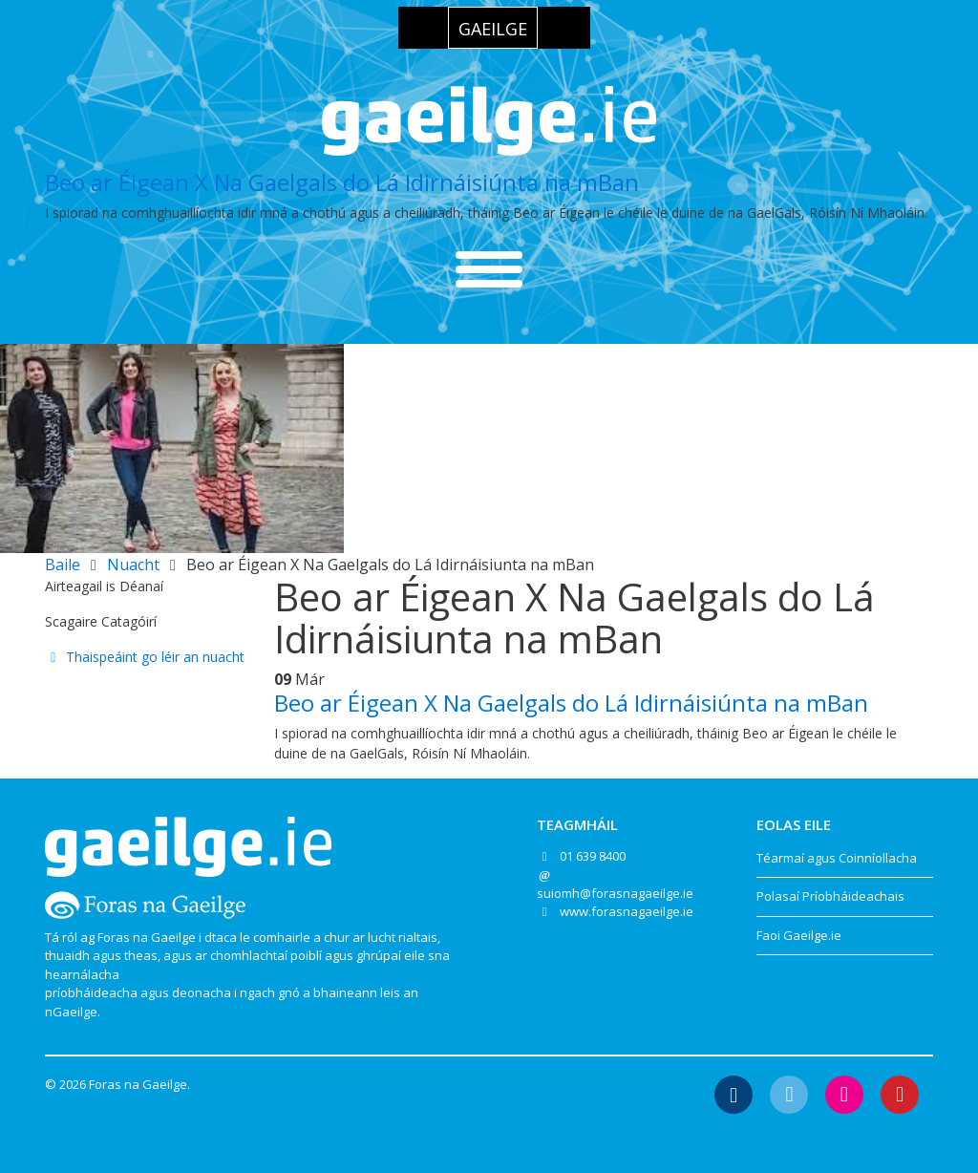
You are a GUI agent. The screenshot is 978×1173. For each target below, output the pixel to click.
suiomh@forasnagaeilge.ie (615, 893)
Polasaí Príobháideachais (830, 896)
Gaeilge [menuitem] (492, 28)
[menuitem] (493, 28)
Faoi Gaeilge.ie (798, 935)
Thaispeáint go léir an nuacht (144, 657)
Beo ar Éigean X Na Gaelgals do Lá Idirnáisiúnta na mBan (342, 182)
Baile (62, 564)
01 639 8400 (593, 855)
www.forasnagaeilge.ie (626, 911)
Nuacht (133, 564)
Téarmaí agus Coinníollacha (836, 857)
